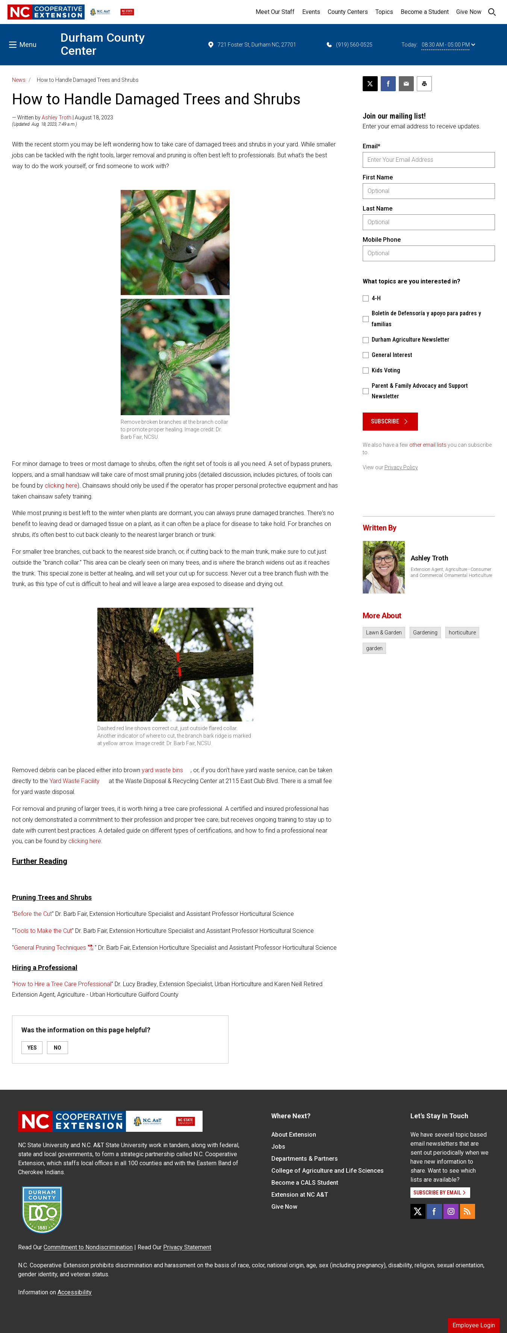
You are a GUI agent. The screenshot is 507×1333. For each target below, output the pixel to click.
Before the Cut (33, 913)
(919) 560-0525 (348, 44)
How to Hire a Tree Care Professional (62, 984)
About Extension (293, 1134)
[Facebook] (434, 1211)
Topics (384, 11)
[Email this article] (406, 83)
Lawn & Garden (384, 633)
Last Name (377, 208)
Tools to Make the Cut (43, 930)
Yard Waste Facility (75, 781)
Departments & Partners (304, 1158)
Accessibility (75, 1292)
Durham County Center (103, 44)
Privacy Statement (187, 1247)
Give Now (468, 11)
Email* (371, 146)
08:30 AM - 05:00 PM (448, 45)
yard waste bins (162, 770)
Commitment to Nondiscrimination (88, 1247)
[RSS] (467, 1211)
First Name (378, 177)
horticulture (462, 633)
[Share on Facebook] (388, 83)
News (19, 80)
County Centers (348, 11)
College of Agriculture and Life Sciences (327, 1170)
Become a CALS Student (304, 1182)
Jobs (278, 1146)
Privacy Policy (401, 467)
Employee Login (474, 1325)
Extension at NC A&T (299, 1194)
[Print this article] (424, 83)
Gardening (425, 633)
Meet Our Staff (275, 11)
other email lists (427, 445)
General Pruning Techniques (50, 947)
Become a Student (425, 11)
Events (311, 11)
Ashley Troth (56, 117)
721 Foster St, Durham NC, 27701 (251, 44)
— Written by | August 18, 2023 (62, 117)
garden (374, 648)
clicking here (61, 485)
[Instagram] (451, 1211)
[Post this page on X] (370, 83)
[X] (417, 1211)
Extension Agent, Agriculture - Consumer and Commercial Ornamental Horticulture (451, 572)
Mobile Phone (382, 239)
